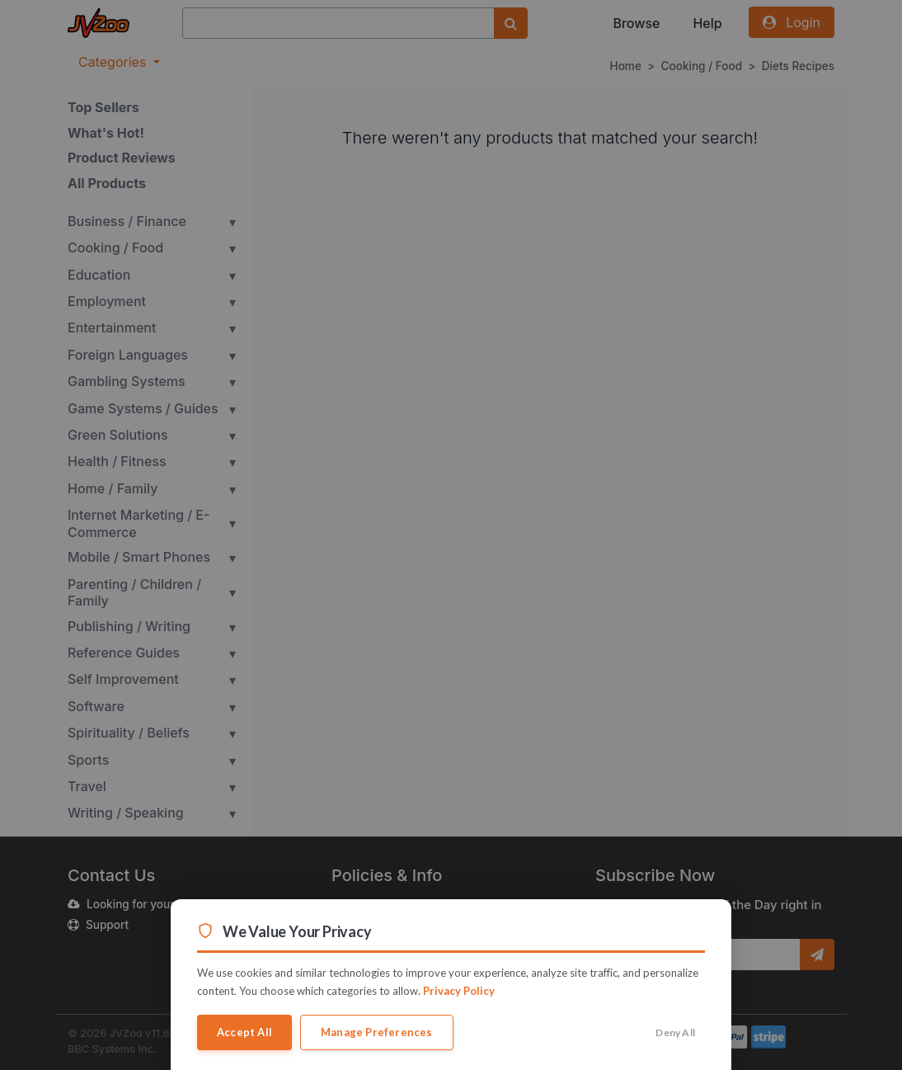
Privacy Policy (459, 990)
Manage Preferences (377, 1032)
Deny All (675, 1032)
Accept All (244, 1032)
